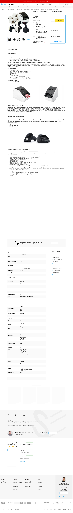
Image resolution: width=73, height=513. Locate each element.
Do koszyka (60, 20)
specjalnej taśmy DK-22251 (42, 107)
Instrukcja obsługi (56, 257)
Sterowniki (55, 255)
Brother (37, 16)
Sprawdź (54, 242)
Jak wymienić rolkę (56, 272)
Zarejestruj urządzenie (56, 270)
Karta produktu (55, 261)
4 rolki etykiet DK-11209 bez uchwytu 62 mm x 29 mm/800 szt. (21, 78)
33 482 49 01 (63, 489)
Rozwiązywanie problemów (57, 268)
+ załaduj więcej (22, 461)
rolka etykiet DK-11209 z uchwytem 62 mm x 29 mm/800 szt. (20, 77)
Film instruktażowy (56, 274)
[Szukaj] (37, 4)
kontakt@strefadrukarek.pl (64, 490)
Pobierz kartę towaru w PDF (57, 36)
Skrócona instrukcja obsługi (57, 259)
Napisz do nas (63, 493)
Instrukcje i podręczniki (57, 263)
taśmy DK (56, 108)
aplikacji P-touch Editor (33, 151)
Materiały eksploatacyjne (58, 41)
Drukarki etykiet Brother (11, 9)
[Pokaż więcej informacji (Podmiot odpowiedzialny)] (34, 374)
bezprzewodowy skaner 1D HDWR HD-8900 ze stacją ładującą (21, 76)
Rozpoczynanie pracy (56, 266)
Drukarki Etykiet (3, 9)
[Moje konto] (67, 4)
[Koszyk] (71, 4)
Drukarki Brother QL (19, 9)
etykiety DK (52, 108)
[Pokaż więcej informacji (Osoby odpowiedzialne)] (34, 377)
